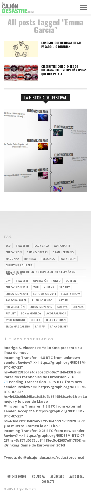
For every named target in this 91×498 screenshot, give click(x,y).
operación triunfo (47, 280)
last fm (63, 300)
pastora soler (16, 300)
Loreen (71, 280)
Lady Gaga (41, 245)
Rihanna (30, 258)
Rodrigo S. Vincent (20, 347)
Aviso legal (76, 476)
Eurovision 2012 (41, 307)
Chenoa (78, 307)
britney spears (37, 252)
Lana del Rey (59, 326)
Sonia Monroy (31, 313)
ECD (8, 245)
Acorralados (56, 313)
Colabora (38, 476)
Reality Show (70, 294)
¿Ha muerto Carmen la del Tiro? (32, 426)
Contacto (48, 481)
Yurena (49, 287)
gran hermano (63, 252)
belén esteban (55, 320)
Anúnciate (57, 476)
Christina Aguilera (19, 265)
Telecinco (48, 258)
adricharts (62, 245)
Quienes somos (16, 476)
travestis (22, 245)
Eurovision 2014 (44, 294)
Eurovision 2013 (17, 294)
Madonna (12, 258)
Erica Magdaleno (18, 326)
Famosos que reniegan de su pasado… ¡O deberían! (61, 44)
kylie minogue (15, 320)
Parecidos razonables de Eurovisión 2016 (39, 377)
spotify (64, 287)
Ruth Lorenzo (42, 300)
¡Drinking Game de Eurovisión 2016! (34, 445)
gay (8, 280)
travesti (22, 280)
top (36, 287)
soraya (62, 307)
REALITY (11, 313)
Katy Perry (68, 258)
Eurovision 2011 (17, 287)
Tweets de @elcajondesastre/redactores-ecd (44, 457)
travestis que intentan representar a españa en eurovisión (40, 273)
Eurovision (14, 252)
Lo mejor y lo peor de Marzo (45, 399)
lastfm (40, 326)
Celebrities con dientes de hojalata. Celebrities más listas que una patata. (64, 70)
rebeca (35, 320)
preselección (15, 307)
